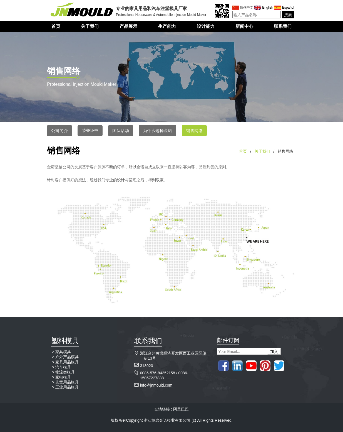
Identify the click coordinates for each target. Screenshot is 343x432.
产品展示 (128, 26)
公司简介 (59, 130)
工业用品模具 (67, 387)
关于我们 (90, 26)
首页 (55, 26)
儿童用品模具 (67, 382)
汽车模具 (63, 367)
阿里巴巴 (181, 409)
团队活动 (120, 130)
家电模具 (63, 377)
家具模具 (63, 352)
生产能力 (167, 26)
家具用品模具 (67, 362)
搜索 (288, 15)
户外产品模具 (67, 357)
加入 (274, 351)
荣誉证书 (90, 130)
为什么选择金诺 (157, 130)
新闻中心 (244, 26)
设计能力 (206, 26)
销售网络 (194, 130)
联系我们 (283, 26)
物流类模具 (65, 372)
